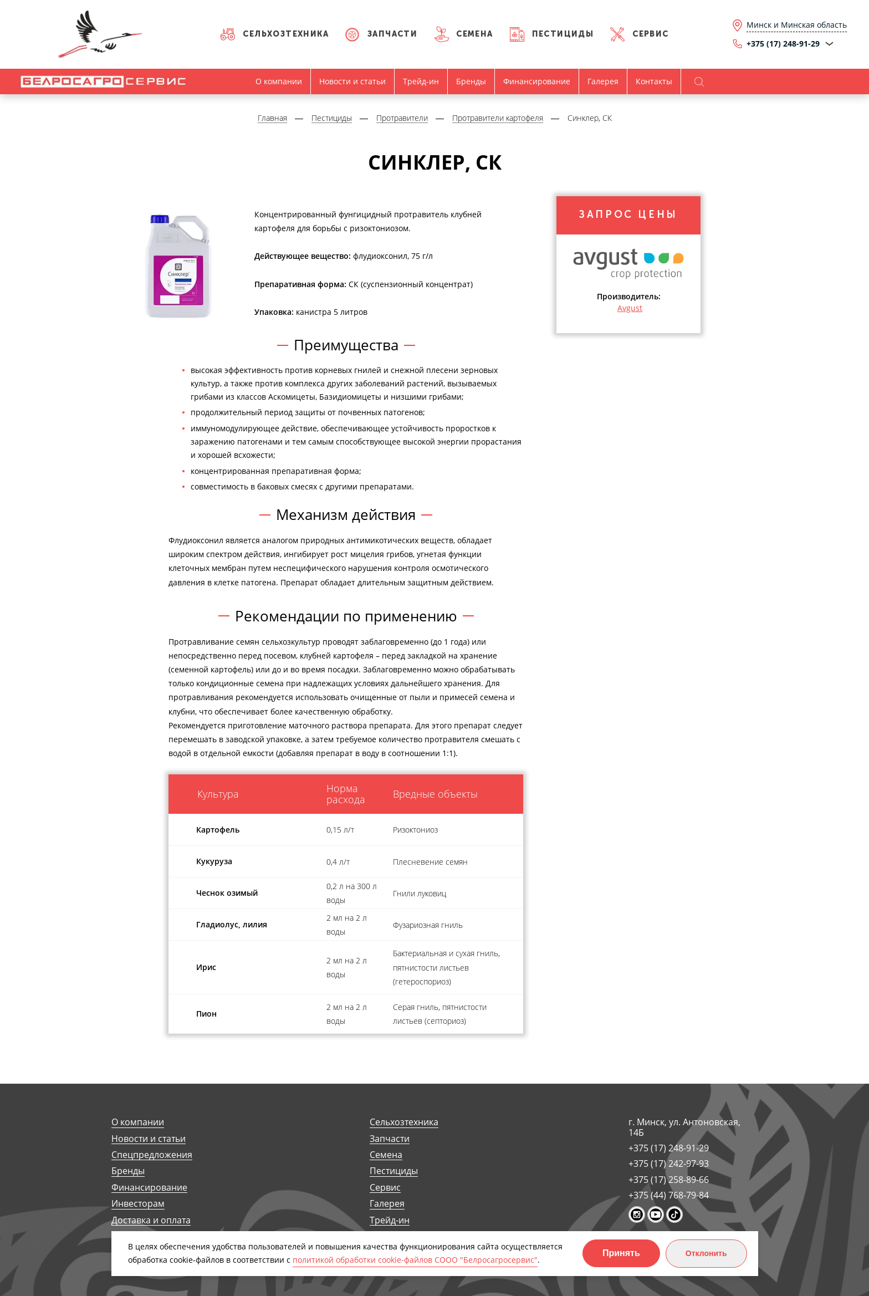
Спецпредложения (151, 1155)
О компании (278, 81)
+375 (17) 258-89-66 (668, 1180)
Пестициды (563, 34)
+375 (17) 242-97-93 (668, 1164)
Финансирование (536, 81)
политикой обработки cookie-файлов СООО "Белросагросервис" (415, 1259)
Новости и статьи (352, 81)
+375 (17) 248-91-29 (668, 1148)
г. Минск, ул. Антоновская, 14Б (684, 1127)
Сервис (650, 34)
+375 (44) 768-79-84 (668, 1195)
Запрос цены (628, 216)
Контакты (654, 81)
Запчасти (392, 34)
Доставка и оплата (151, 1220)
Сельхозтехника (286, 34)
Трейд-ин (421, 81)
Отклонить (706, 1253)
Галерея (602, 81)
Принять (621, 1253)
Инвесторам (138, 1203)
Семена (474, 34)
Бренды (471, 81)
